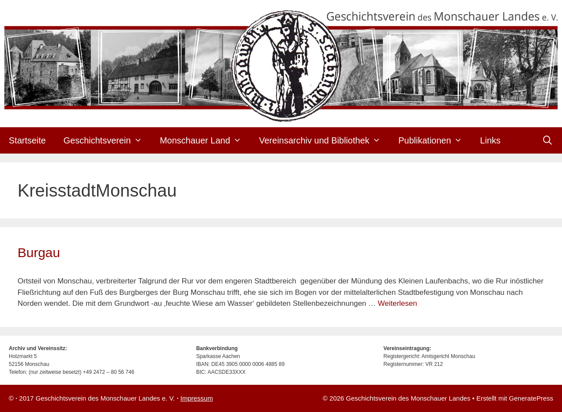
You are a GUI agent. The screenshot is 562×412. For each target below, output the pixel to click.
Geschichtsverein (107, 140)
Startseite (27, 140)
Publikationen (434, 140)
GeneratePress (531, 398)
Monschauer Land (205, 140)
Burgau (39, 252)
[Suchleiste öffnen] (547, 140)
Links (490, 140)
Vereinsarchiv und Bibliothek (324, 140)
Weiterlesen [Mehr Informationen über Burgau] (397, 303)
